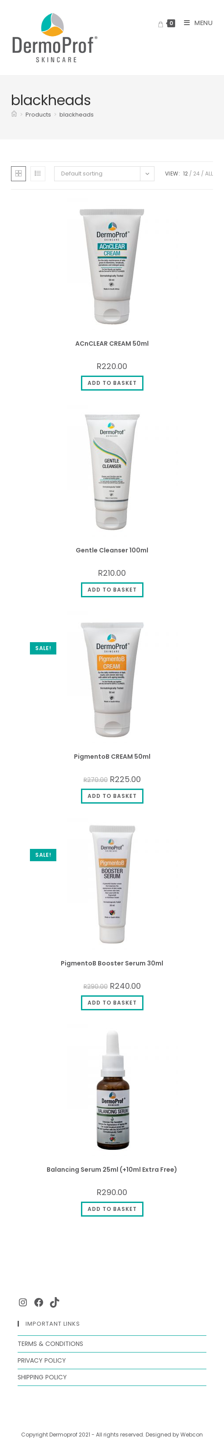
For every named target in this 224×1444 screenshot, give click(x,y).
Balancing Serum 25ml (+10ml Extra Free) (112, 1169)
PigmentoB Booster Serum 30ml (112, 963)
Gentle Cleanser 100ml (112, 550)
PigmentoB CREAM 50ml (112, 756)
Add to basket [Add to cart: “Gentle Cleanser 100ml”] (112, 589)
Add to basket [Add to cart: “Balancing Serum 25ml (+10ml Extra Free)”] (112, 1209)
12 (185, 173)
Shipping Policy (42, 1377)
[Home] (14, 114)
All (209, 173)
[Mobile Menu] (195, 22)
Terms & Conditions (50, 1343)
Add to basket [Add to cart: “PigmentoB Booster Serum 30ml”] (112, 1002)
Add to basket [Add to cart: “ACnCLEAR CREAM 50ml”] (112, 383)
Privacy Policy (42, 1360)
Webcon (191, 1434)
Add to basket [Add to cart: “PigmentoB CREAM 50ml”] (112, 796)
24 (196, 173)
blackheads (76, 114)
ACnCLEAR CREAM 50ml (112, 343)
